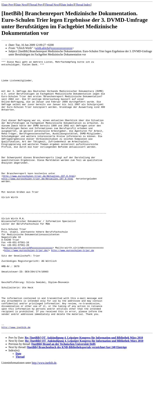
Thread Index (82, 4)
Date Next (21, 4)
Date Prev (8, 4)
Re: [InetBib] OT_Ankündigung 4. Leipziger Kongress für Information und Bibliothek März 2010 (84, 391)
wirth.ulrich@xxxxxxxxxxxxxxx (53, 48)
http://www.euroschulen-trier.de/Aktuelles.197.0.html (39, 199)
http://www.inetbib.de (15, 380)
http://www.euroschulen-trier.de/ (26, 288)
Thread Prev (36, 4)
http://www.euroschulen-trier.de (72, 288)
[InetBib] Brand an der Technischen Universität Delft (63, 398)
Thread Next (52, 4)
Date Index (67, 4)
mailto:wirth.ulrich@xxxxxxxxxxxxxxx (28, 285)
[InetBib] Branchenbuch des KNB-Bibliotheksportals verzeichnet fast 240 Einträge (77, 401)
